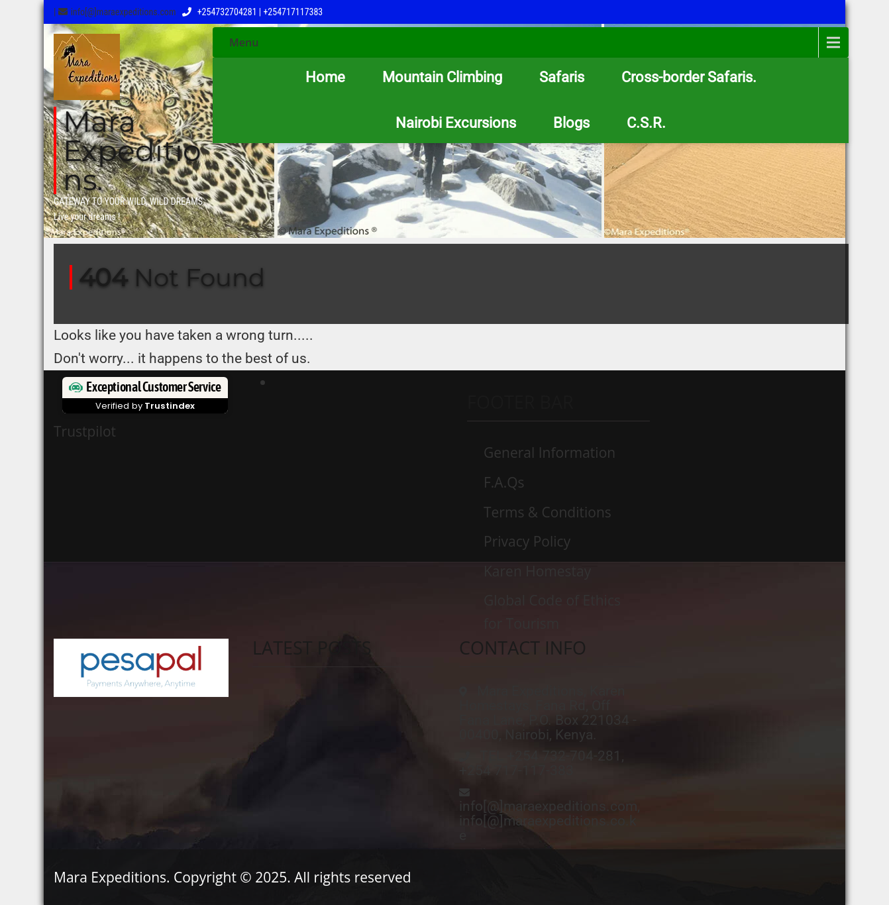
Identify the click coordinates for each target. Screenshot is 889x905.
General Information (549, 452)
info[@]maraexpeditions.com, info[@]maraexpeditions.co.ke (549, 821)
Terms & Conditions (547, 512)
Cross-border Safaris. (689, 77)
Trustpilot (85, 431)
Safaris (561, 77)
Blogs (571, 123)
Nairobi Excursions (455, 123)
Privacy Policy (527, 541)
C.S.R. (646, 123)
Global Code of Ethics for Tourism (552, 612)
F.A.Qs (504, 482)
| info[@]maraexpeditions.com (115, 12)
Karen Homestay (537, 571)
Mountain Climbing (442, 77)
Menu (243, 42)
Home (325, 77)
